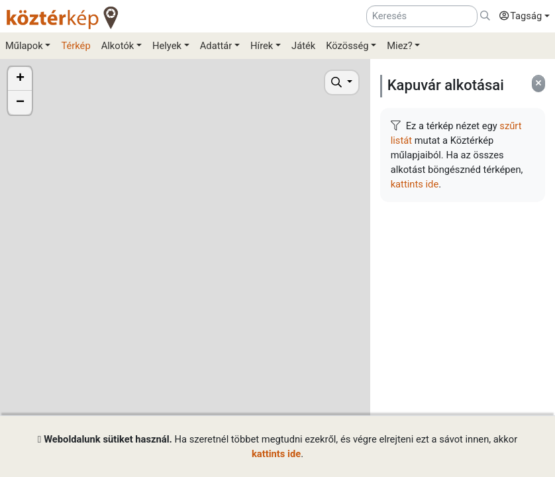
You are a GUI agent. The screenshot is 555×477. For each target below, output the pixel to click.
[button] (521, 16)
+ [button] (20, 79)
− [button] (20, 103)
